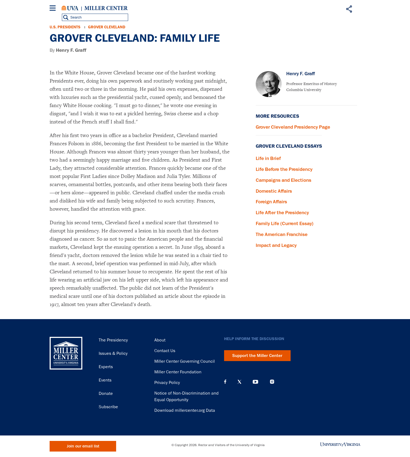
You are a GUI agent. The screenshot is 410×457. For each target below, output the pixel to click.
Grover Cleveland (106, 27)
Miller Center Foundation (177, 372)
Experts (106, 367)
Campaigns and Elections (283, 180)
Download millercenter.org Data (184, 410)
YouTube (255, 382)
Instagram (272, 381)
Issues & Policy (113, 353)
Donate (106, 393)
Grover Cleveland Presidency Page (293, 127)
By (68, 50)
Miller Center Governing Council (184, 361)
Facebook (225, 382)
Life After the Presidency (282, 213)
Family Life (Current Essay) (284, 223)
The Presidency (113, 340)
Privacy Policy (167, 382)
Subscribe (108, 407)
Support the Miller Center (257, 355)
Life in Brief (268, 158)
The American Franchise (282, 234)
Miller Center (106, 8)
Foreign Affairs (271, 202)
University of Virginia (70, 8)
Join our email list (83, 446)
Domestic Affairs (274, 191)
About (159, 340)
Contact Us (164, 350)
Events (105, 380)
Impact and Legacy (276, 245)
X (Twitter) (239, 381)
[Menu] (54, 8)
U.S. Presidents (65, 27)
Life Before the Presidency (284, 169)
